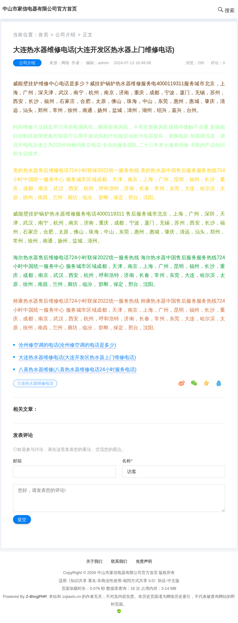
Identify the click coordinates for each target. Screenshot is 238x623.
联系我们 (119, 561)
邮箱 (17, 460)
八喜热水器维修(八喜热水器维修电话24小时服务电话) (77, 369)
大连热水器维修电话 (35, 383)
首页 (43, 34)
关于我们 (94, 561)
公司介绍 (65, 34)
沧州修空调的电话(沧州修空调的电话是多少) (67, 345)
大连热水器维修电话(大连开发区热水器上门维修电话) (77, 357)
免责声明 (144, 561)
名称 (127, 460)
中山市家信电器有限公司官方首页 (127, 572)
